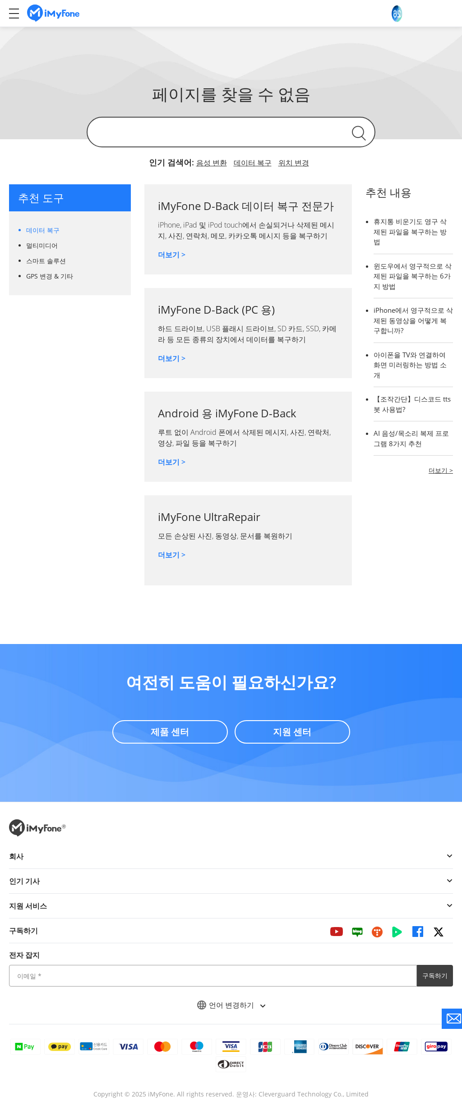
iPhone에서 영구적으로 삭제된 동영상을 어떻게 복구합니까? (413, 320)
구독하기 (435, 975)
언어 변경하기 (231, 1005)
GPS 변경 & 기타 (49, 276)
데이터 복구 (253, 163)
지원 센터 (292, 732)
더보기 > (171, 255)
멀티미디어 (42, 245)
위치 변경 (293, 163)
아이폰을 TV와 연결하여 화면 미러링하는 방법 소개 (410, 364)
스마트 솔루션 (46, 260)
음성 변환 (211, 163)
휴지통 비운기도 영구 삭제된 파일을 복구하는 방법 (410, 231)
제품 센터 (170, 732)
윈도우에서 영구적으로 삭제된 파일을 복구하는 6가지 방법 (413, 276)
